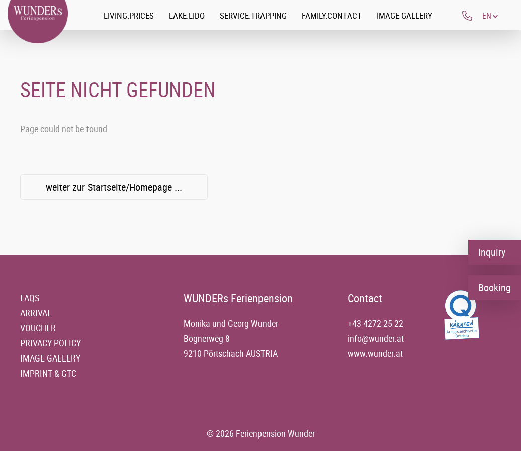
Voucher (38, 328)
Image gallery (404, 15)
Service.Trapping (253, 15)
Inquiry (491, 252)
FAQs (29, 298)
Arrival (36, 313)
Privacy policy (50, 343)
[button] (490, 15)
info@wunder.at (376, 338)
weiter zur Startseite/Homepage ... (114, 187)
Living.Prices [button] (129, 15)
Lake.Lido (187, 15)
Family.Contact (332, 15)
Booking (494, 287)
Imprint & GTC (48, 373)
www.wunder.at (375, 353)
